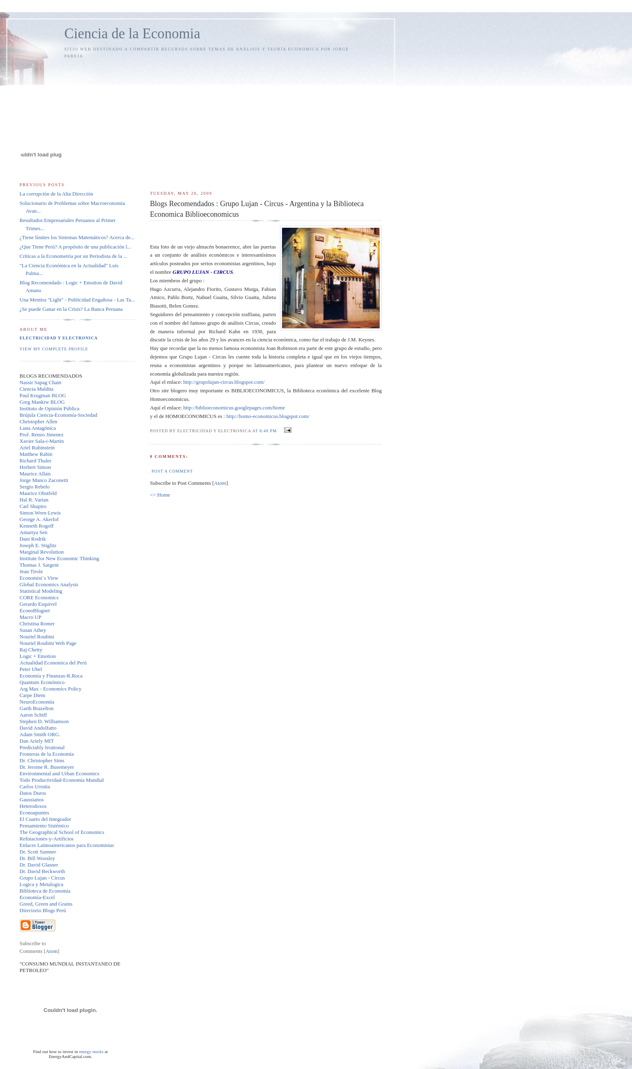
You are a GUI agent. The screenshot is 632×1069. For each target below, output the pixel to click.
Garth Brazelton (36, 708)
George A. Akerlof (39, 519)
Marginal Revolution (41, 552)
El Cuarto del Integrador (45, 819)
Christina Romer (37, 623)
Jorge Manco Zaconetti (44, 480)
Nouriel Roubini (37, 636)
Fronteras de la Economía (47, 754)
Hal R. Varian (34, 500)
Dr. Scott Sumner (38, 852)
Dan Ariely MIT (37, 741)
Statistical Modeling (41, 591)
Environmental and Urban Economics (59, 773)
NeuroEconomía (37, 702)
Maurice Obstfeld (38, 493)
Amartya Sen (33, 532)
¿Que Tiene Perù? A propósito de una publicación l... (75, 247)
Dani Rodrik (33, 539)
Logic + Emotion (38, 656)
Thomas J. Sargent (39, 565)
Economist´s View (39, 578)
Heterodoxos (33, 806)
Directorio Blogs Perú (43, 910)
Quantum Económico (42, 682)
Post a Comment (172, 471)
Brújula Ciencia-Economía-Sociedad (58, 415)
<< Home (160, 495)
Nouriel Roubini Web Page (48, 643)
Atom (220, 483)
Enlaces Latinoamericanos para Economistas (67, 845)
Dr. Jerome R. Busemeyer (47, 767)
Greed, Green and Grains (46, 904)
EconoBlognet (35, 610)
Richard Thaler (35, 461)
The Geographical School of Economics (62, 832)
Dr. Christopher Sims (42, 760)
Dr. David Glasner (39, 865)
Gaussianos (32, 799)
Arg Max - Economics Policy (50, 689)
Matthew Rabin (36, 454)
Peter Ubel (31, 669)
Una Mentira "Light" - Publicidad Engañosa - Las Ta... (77, 300)
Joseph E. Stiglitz (38, 545)
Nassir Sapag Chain (40, 382)
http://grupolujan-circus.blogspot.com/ (224, 382)
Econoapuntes (34, 812)
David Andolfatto (38, 728)
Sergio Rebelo (35, 487)
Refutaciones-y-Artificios (47, 839)
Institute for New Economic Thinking (59, 558)
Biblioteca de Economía (45, 891)
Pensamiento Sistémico (44, 826)
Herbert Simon (35, 467)
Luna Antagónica (38, 428)
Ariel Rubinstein (37, 447)
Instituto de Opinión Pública (49, 408)
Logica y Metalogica (41, 884)
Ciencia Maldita (36, 389)
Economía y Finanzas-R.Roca (51, 676)
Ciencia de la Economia (132, 34)
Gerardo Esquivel (38, 604)
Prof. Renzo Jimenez (41, 434)
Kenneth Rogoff (37, 526)
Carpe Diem (32, 695)
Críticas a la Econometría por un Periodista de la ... (73, 256)
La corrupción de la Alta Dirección (56, 194)
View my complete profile (54, 349)
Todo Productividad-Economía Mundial (62, 780)
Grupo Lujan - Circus (42, 878)
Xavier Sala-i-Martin (42, 441)
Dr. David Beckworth (42, 871)
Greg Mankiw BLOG (42, 402)
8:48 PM (269, 431)
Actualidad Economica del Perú (53, 663)
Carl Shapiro (33, 506)
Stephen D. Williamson (44, 721)
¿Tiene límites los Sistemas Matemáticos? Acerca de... (77, 237)
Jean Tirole (31, 571)
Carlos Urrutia (35, 786)
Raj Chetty (31, 650)
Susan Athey (33, 630)
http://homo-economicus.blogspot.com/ (267, 416)
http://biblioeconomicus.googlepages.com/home (234, 408)
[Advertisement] (265, 121)
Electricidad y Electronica (59, 338)
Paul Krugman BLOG (43, 395)
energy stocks (91, 1051)
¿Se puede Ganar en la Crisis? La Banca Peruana (71, 309)
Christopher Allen (38, 421)
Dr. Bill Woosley (37, 858)
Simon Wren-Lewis (40, 513)
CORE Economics (39, 597)
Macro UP (31, 617)
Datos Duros (33, 793)
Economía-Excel (37, 897)
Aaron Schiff (33, 715)
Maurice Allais (35, 474)
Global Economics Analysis (49, 584)
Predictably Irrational (42, 747)
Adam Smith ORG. (40, 734)
